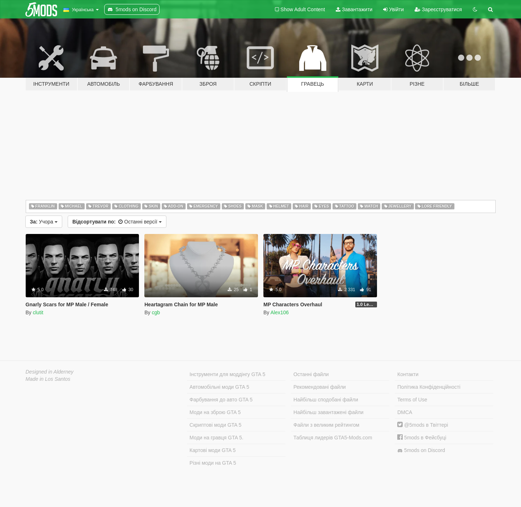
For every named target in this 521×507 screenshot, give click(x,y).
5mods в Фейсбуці (421, 437)
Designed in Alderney (50, 372)
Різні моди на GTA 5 (213, 463)
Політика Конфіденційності (428, 387)
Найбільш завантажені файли (328, 412)
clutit (38, 312)
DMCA (404, 412)
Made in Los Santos (48, 379)
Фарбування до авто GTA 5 (221, 399)
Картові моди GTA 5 (213, 450)
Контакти (407, 374)
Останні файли (311, 374)
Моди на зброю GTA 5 (215, 412)
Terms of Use (412, 399)
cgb (156, 312)
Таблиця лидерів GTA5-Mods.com (332, 437)
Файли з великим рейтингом (326, 425)
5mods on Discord (421, 450)
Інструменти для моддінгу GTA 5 (228, 374)
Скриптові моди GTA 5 (216, 425)
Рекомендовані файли (319, 387)
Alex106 (279, 312)
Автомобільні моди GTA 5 (219, 387)
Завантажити (354, 9)
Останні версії (116, 222)
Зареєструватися (438, 9)
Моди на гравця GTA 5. (216, 437)
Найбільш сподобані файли (325, 399)
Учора (44, 222)
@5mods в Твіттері (422, 425)
